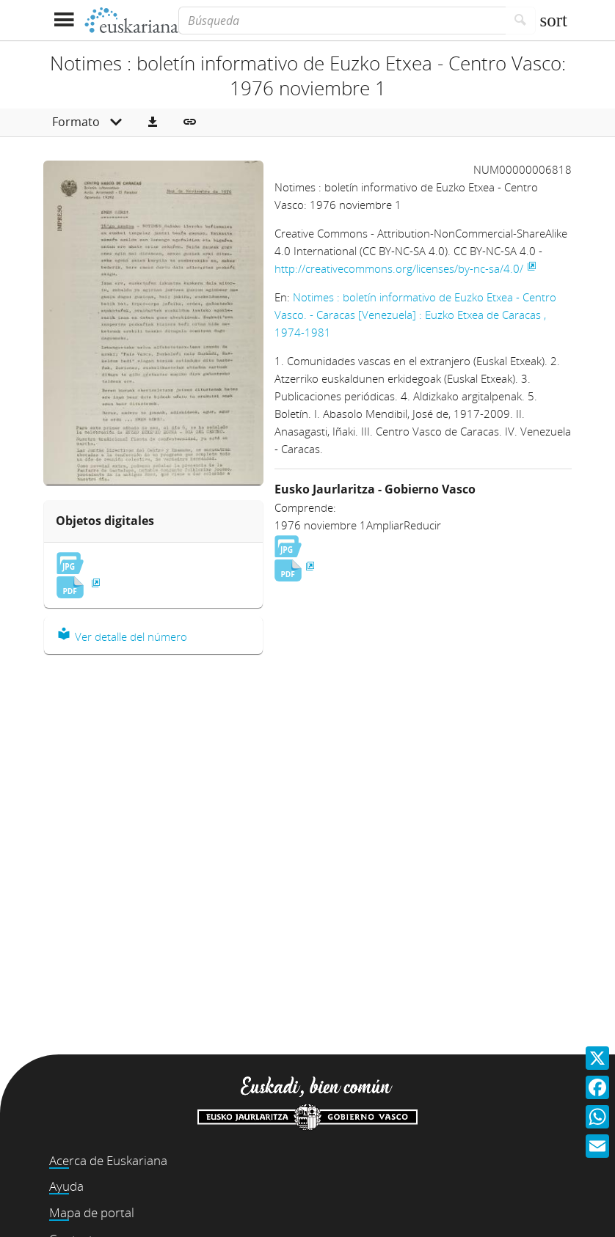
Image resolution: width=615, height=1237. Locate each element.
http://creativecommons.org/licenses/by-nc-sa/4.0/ (398, 268)
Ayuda (66, 1186)
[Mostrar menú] (63, 20)
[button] (152, 122)
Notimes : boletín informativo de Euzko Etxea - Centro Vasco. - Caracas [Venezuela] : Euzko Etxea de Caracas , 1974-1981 (415, 314)
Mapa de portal (91, 1212)
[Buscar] (521, 20)
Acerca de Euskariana (108, 1160)
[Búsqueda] (342, 20)
